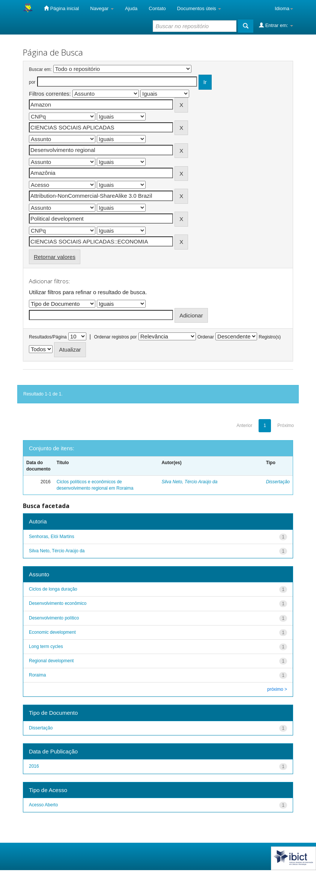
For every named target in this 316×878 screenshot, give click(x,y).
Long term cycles (46, 646)
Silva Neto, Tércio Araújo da (189, 481)
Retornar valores (54, 257)
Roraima (37, 675)
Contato (157, 8)
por (32, 82)
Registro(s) (270, 337)
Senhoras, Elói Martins (51, 536)
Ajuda (131, 8)
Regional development (51, 660)
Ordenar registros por (115, 337)
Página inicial (61, 8)
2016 (34, 766)
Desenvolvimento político (54, 618)
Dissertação (278, 481)
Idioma (284, 8)
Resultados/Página (48, 337)
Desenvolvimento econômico (57, 603)
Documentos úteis (199, 8)
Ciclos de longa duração (53, 589)
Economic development (52, 632)
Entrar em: (276, 25)
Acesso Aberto (43, 804)
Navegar (102, 8)
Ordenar (205, 337)
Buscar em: (40, 69)
